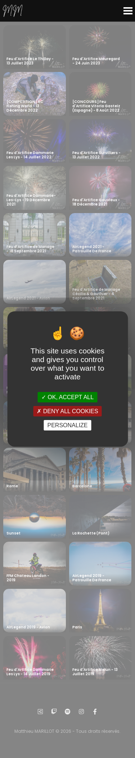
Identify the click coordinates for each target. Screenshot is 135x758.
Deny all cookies (67, 411)
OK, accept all (67, 397)
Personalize (67, 425)
